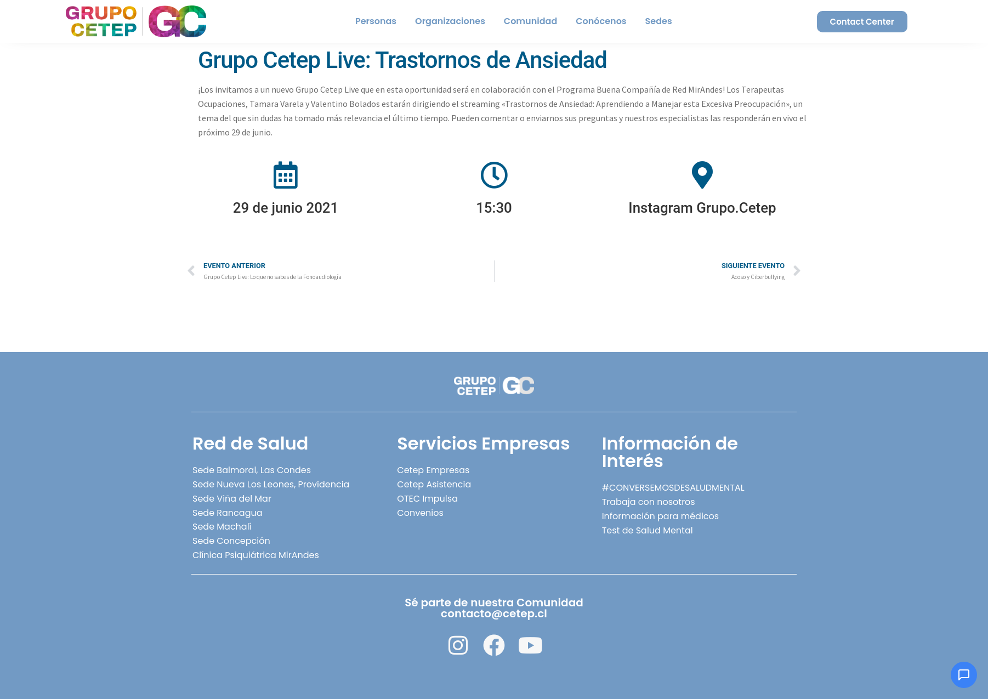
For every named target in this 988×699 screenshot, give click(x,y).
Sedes (658, 21)
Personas (375, 21)
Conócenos (601, 21)
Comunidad (530, 21)
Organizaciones (450, 21)
